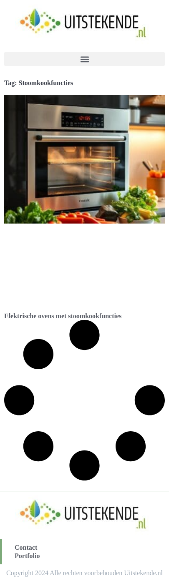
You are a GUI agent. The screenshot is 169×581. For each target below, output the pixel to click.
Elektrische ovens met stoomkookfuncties (62, 315)
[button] (84, 59)
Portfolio (27, 555)
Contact (26, 547)
